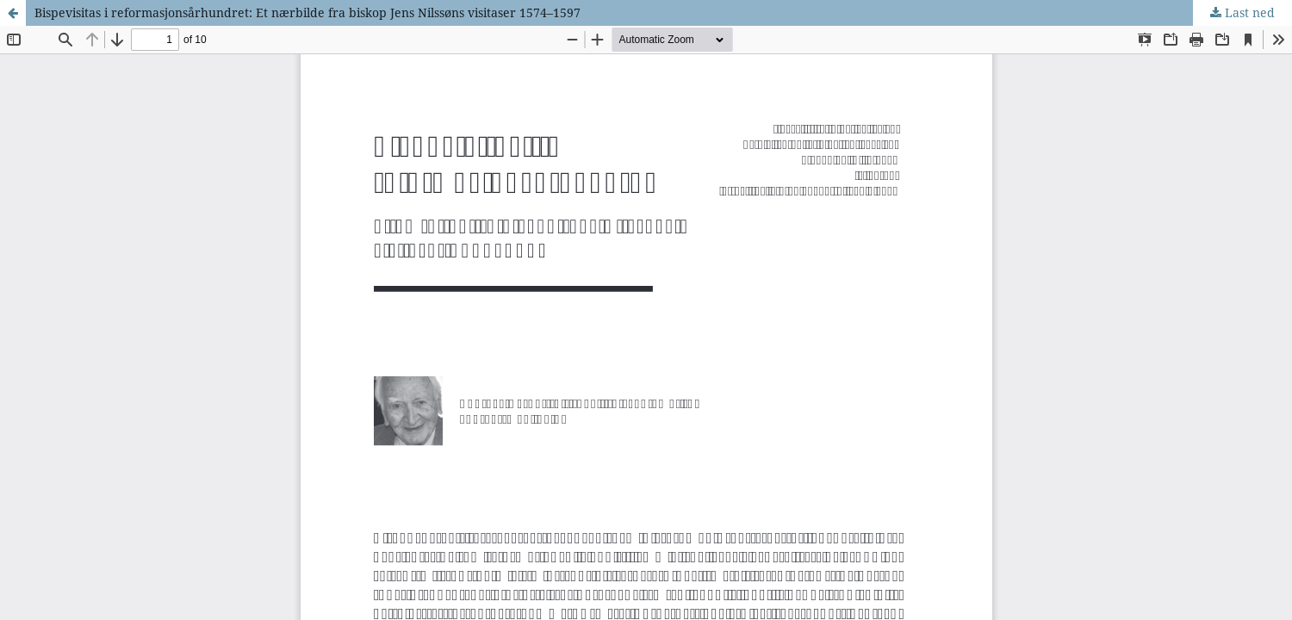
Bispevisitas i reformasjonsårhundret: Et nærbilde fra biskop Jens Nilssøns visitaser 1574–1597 (307, 12)
